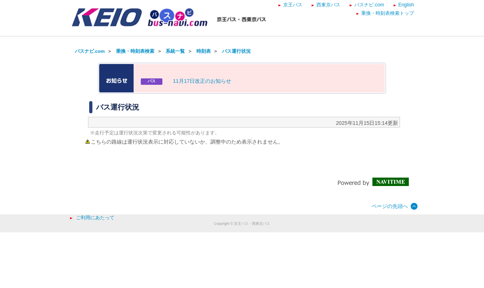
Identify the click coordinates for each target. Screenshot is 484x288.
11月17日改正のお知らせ (202, 81)
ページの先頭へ (390, 206)
